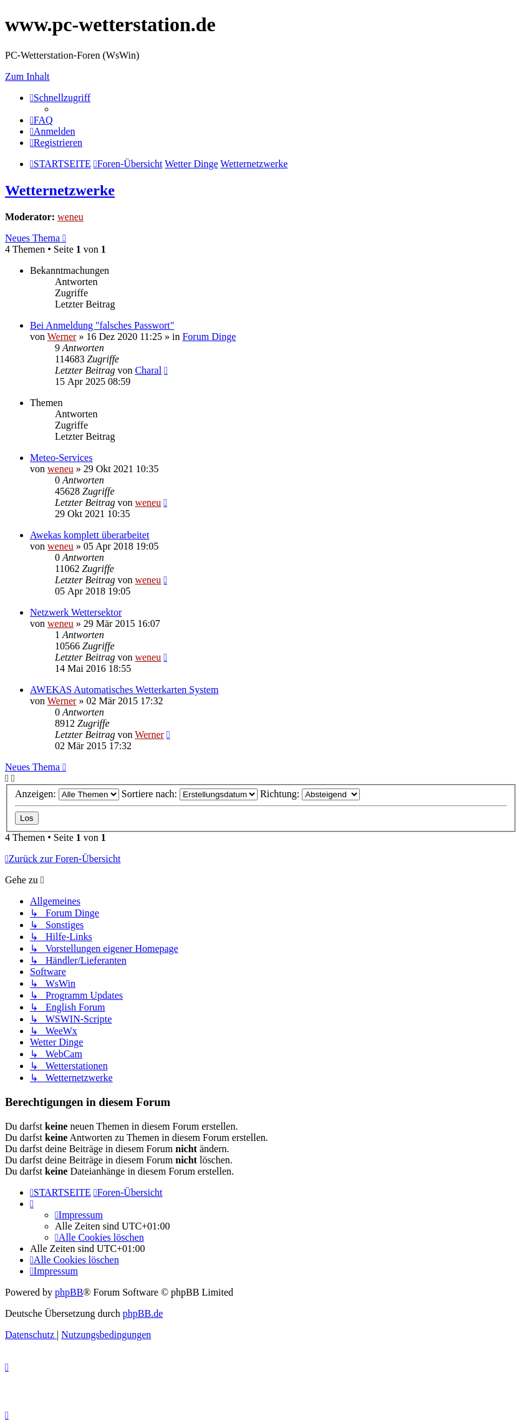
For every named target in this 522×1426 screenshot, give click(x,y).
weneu (70, 216)
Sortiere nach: (190, 793)
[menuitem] (41, 120)
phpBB (69, 1292)
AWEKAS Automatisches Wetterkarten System (124, 689)
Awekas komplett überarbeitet (89, 535)
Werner (62, 336)
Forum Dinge (209, 336)
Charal (148, 370)
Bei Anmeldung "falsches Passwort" (102, 325)
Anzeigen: (67, 793)
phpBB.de (143, 1313)
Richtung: (310, 793)
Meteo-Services (61, 457)
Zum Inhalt (27, 76)
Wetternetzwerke (60, 190)
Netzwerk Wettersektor (76, 612)
